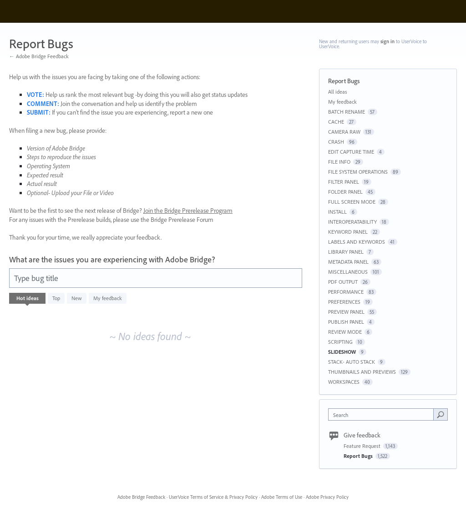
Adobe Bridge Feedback (141, 497)
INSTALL (337, 211)
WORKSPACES (344, 381)
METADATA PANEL (348, 261)
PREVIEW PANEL (346, 311)
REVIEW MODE (345, 331)
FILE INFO (339, 161)
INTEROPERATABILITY (352, 221)
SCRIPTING (340, 341)
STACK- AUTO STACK (351, 361)
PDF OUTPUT (343, 281)
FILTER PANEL (343, 181)
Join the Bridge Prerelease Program (188, 210)
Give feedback (362, 435)
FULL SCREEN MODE (351, 201)
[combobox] (383, 414)
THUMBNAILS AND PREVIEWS (362, 371)
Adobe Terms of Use (281, 497)
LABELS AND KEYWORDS (356, 241)
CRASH (336, 141)
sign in (387, 41)
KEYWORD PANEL (348, 231)
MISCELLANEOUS (348, 271)
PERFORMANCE (346, 291)
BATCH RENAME (346, 111)
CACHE (336, 121)
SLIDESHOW (342, 351)
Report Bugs (359, 455)
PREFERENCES (344, 301)
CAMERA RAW (344, 131)
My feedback (107, 298)
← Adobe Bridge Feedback (39, 56)
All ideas (337, 91)
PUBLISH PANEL (346, 321)
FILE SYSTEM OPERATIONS (358, 171)
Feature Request (363, 445)
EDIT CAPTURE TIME (351, 151)
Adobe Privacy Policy (327, 497)
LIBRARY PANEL (346, 251)
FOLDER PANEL (345, 191)
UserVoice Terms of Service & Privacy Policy (213, 497)
